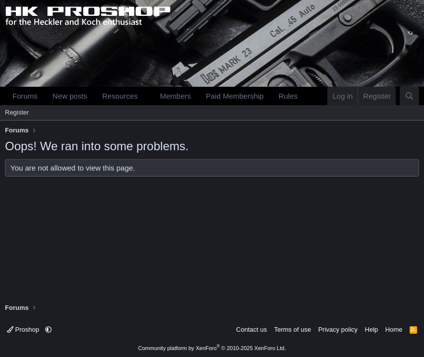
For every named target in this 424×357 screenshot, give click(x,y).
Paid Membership (235, 96)
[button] (145, 96)
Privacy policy (338, 329)
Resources (120, 96)
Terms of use (292, 329)
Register (17, 112)
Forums (25, 96)
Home (394, 329)
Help (371, 329)
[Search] (409, 96)
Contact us (251, 329)
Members (175, 96)
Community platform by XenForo (212, 348)
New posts (70, 96)
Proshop (24, 329)
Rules (288, 96)
